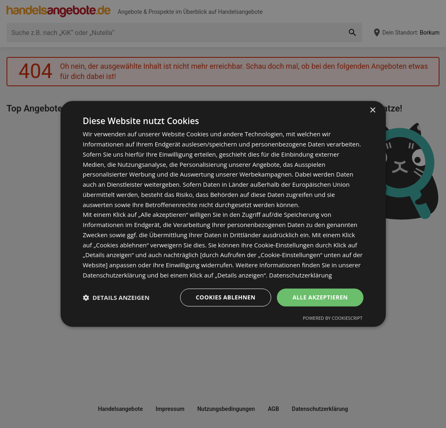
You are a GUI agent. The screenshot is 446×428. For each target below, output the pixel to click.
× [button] (373, 110)
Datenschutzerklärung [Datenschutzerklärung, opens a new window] (300, 275)
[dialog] (223, 214)
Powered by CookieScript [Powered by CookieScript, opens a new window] (333, 318)
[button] (116, 297)
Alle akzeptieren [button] (320, 297)
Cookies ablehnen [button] (226, 297)
